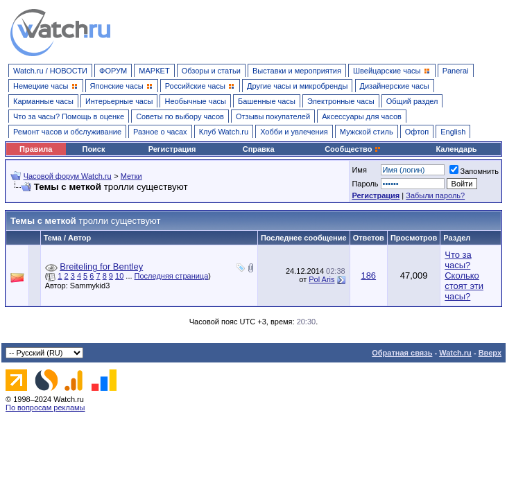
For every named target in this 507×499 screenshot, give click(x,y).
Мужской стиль (366, 132)
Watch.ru (455, 353)
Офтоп (417, 132)
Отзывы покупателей (273, 116)
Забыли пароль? (435, 195)
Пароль (365, 184)
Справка (259, 149)
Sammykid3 (93, 285)
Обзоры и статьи (211, 71)
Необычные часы (195, 101)
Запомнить (474, 171)
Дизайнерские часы (394, 86)
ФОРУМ (113, 71)
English (452, 132)
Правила (35, 149)
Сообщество (353, 149)
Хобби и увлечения (294, 132)
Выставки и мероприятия (296, 71)
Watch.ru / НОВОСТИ (50, 71)
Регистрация (172, 149)
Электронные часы (341, 101)
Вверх (490, 353)
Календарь (456, 149)
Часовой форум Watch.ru (68, 176)
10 (119, 276)
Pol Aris (321, 279)
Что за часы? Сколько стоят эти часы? (464, 275)
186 (368, 275)
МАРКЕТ (154, 71)
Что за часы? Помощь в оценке (68, 116)
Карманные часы (43, 101)
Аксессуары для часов (362, 116)
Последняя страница (172, 276)
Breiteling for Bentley (101, 266)
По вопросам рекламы (45, 407)
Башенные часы (266, 101)
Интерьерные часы (119, 101)
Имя (359, 170)
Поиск (93, 149)
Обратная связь (402, 353)
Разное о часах (160, 132)
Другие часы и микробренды (297, 86)
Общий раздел (412, 101)
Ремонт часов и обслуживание (67, 132)
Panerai (455, 71)
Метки (131, 176)
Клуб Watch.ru (223, 132)
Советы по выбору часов (180, 116)
